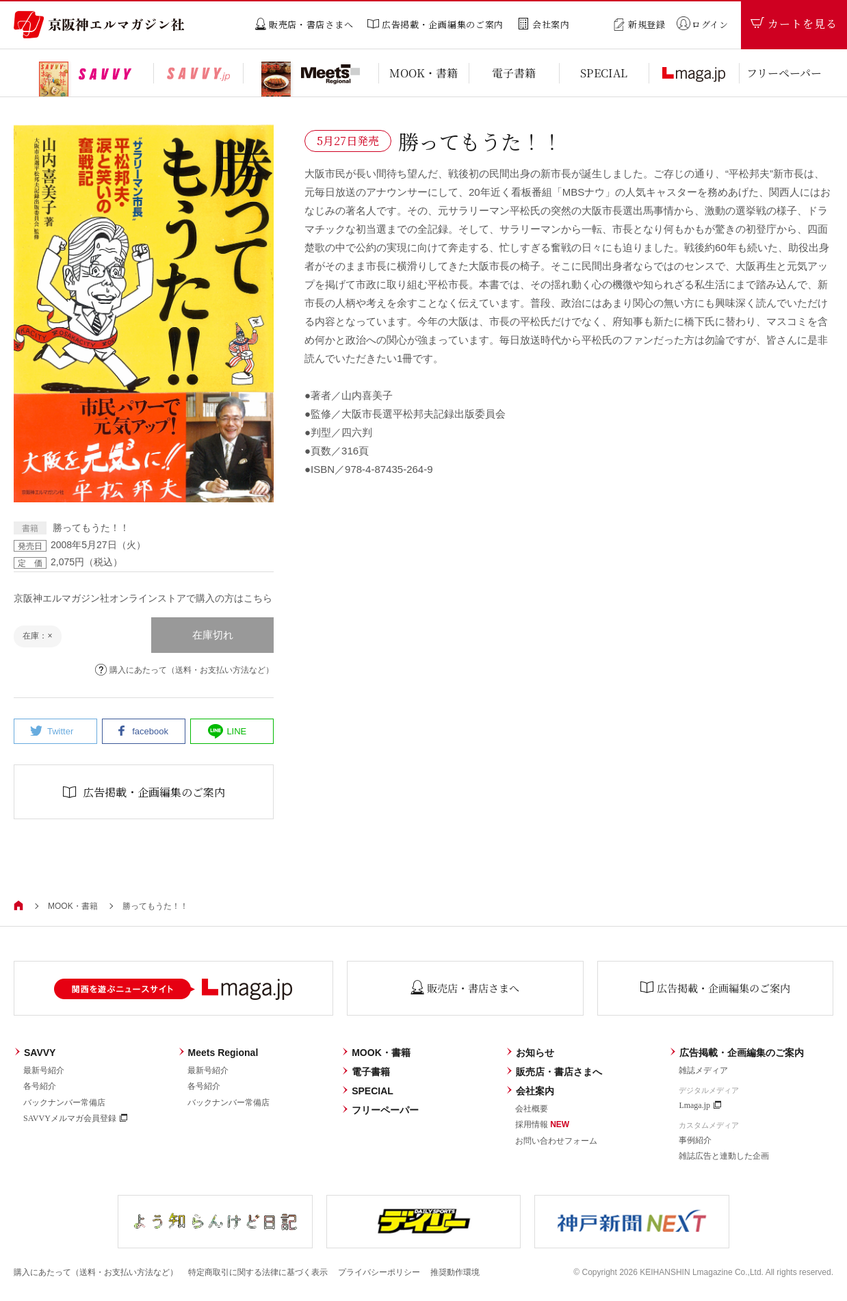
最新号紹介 (43, 1070)
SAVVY (34, 1052)
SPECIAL (367, 1090)
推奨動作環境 (455, 1272)
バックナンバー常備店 (64, 1102)
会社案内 (530, 1090)
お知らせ (530, 1052)
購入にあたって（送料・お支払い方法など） (184, 669)
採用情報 (542, 1124)
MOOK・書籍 (73, 906)
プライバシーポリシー (379, 1272)
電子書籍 (365, 1071)
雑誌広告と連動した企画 (724, 1156)
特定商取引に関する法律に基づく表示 (258, 1272)
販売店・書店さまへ (554, 1071)
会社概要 (531, 1108)
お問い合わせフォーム (556, 1141)
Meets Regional (218, 1052)
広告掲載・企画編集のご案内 (736, 1052)
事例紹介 (695, 1140)
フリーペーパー (380, 1110)
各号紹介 (39, 1086)
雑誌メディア (703, 1070)
